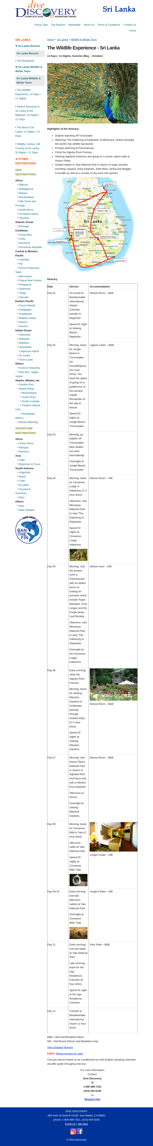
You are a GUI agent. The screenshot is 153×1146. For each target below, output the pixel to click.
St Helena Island (28, 213)
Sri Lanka (24, 355)
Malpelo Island (27, 317)
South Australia (30, 401)
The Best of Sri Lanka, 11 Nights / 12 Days (27, 131)
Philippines (25, 284)
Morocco (24, 451)
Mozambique (26, 197)
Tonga (22, 292)
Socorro (23, 326)
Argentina (24, 472)
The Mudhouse (25, 60)
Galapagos (25, 309)
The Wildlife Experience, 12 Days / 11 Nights (28, 94)
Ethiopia (23, 447)
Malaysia (24, 338)
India (22, 459)
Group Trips (41, 24)
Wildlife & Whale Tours (84, 39)
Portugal (24, 226)
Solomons (25, 288)
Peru (22, 497)
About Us (89, 24)
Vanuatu (23, 297)
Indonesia (24, 334)
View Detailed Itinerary (60, 1047)
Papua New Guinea (30, 280)
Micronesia (25, 276)
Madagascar (26, 188)
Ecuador (24, 484)
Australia (24, 259)
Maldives (24, 342)
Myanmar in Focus (29, 464)
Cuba (22, 238)
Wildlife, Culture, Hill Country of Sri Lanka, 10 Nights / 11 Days (27, 148)
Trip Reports (58, 24)
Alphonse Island (30, 351)
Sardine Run (26, 384)
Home (132, 30)
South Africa (26, 209)
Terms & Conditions (109, 24)
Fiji (21, 263)
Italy (21, 505)
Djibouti (23, 184)
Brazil (22, 476)
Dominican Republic (30, 247)
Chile (22, 480)
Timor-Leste (26, 359)
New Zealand (26, 509)
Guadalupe (25, 313)
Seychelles (25, 347)
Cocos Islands (27, 305)
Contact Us (129, 24)
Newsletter (74, 24)
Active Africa (26, 443)
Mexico (23, 321)
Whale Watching (28, 422)
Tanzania (24, 217)
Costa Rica (25, 234)
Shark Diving (26, 388)
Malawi (23, 193)
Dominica (24, 242)
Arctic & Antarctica (29, 367)
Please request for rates (69, 1053)
